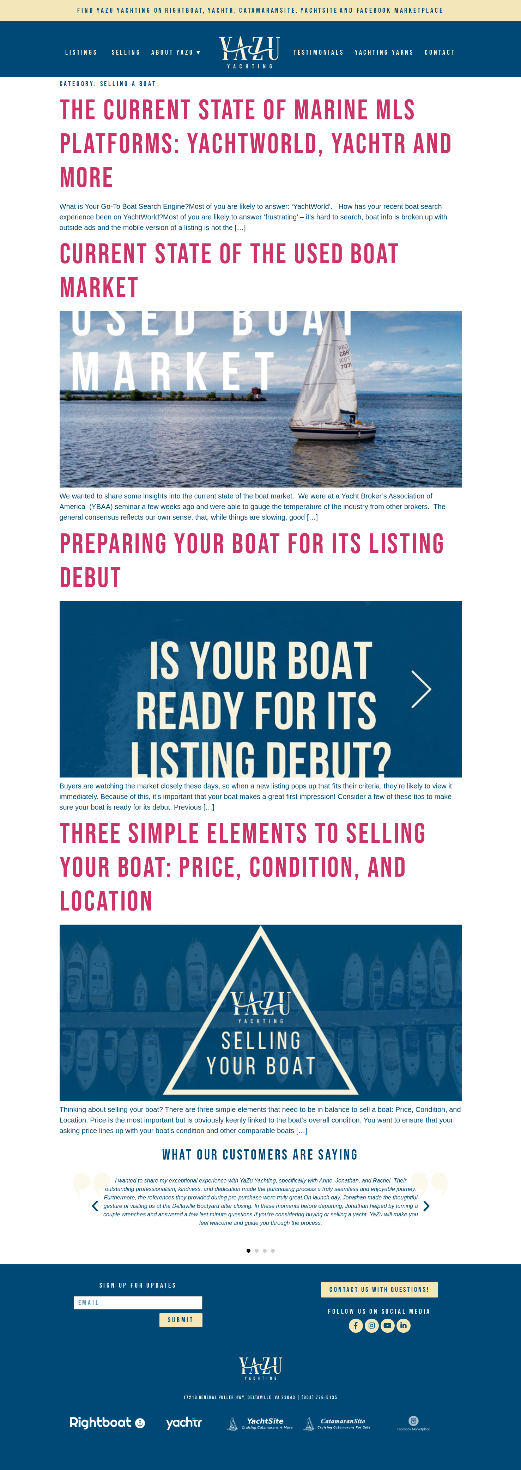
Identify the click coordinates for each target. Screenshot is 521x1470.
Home (249, 52)
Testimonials (318, 52)
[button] (95, 1206)
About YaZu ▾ (178, 52)
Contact (440, 52)
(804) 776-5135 (320, 1398)
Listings (83, 52)
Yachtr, (222, 10)
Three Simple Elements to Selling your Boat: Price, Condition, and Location (243, 868)
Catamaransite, (269, 10)
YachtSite (319, 10)
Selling (126, 52)
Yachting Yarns (384, 52)
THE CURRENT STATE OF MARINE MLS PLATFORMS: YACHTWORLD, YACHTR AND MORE (256, 144)
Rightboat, (185, 10)
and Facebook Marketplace (391, 10)
